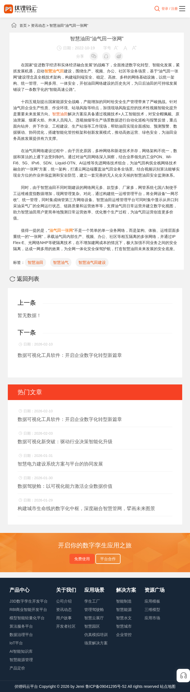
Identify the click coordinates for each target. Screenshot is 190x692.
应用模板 (152, 601)
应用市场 (152, 618)
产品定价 (17, 668)
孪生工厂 (92, 601)
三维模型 (152, 609)
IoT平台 (16, 643)
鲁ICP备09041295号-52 (106, 686)
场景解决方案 (96, 643)
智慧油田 (60, 114)
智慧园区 (92, 626)
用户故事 (64, 618)
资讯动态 (38, 25)
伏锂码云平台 (26, 686)
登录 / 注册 (170, 9)
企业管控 (124, 634)
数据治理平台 (21, 634)
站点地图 (167, 686)
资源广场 (155, 590)
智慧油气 (61, 262)
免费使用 (82, 559)
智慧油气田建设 (92, 262)
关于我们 (66, 590)
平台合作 (108, 559)
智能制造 (124, 601)
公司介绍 (64, 601)
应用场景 (94, 590)
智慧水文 (124, 618)
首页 (23, 25)
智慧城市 (124, 626)
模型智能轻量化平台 (27, 618)
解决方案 (126, 590)
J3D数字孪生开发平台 (28, 601)
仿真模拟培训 (96, 634)
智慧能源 (124, 609)
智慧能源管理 (21, 659)
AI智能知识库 (21, 651)
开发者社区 (66, 626)
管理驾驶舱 (94, 609)
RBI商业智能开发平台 (28, 609)
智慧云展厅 (94, 618)
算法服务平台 (21, 626)
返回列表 (24, 279)
